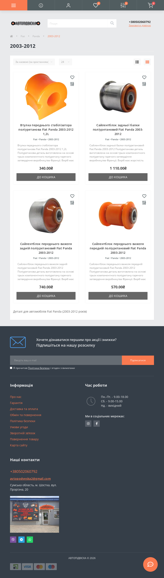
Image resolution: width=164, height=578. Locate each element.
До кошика (46, 177)
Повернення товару (24, 439)
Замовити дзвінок (140, 25)
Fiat (23, 36)
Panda (36, 36)
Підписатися (138, 360)
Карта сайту (18, 445)
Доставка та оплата (24, 409)
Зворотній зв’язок (22, 433)
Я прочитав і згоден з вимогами (44, 368)
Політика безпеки (39, 368)
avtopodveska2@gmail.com (30, 479)
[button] (68, 5)
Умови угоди (19, 427)
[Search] (112, 23)
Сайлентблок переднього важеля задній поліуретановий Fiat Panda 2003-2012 (46, 248)
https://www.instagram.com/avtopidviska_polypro (88, 423)
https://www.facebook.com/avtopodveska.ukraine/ (97, 423)
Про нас (15, 397)
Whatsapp (30, 539)
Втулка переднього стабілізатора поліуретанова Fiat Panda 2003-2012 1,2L (45, 129)
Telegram (21, 539)
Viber (13, 539)
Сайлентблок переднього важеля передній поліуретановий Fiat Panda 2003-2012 (118, 248)
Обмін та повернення (25, 415)
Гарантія (16, 403)
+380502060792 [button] (23, 471)
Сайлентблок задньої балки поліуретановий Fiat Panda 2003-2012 (118, 129)
